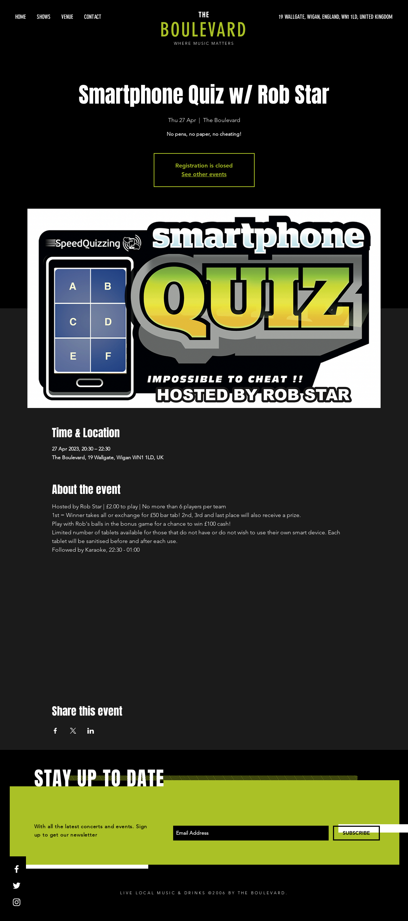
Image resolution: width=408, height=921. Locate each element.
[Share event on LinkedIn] (90, 731)
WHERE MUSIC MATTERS (204, 43)
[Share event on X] (73, 731)
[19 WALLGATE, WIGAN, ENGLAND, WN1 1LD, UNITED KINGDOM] (324, 17)
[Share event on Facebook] (55, 731)
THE (203, 14)
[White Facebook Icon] (17, 869)
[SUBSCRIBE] (356, 833)
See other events (204, 174)
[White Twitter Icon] (17, 886)
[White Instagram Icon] (17, 902)
